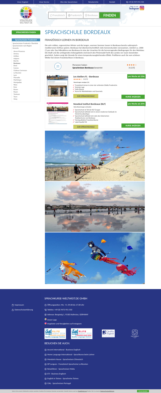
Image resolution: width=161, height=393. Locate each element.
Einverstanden (143, 391)
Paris (15, 87)
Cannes (16, 68)
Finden (109, 15)
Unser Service (44, 2)
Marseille (17, 78)
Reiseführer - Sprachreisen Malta (59, 369)
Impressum (18, 305)
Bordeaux (17, 63)
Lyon (15, 75)
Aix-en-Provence (19, 51)
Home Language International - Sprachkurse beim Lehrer (69, 354)
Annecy (16, 54)
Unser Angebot (22, 2)
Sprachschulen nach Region (22, 46)
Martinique (17, 80)
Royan (16, 92)
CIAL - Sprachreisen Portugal (57, 383)
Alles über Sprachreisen (68, 2)
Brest (15, 66)
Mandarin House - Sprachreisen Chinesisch (63, 359)
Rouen (16, 89)
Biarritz (16, 61)
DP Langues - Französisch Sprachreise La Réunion (66, 364)
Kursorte (16, 48)
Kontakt (112, 2)
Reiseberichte (93, 2)
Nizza (15, 85)
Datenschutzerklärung (107, 391)
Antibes (16, 56)
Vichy (15, 99)
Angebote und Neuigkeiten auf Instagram (63, 323)
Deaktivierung (82, 391)
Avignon (16, 58)
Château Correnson (20, 70)
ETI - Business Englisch (55, 373)
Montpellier (18, 82)
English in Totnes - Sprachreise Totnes (61, 378)
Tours (15, 97)
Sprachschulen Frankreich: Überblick (25, 43)
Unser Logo (50, 319)
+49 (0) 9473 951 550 (63, 309)
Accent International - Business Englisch (62, 349)
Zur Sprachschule (85, 96)
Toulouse (17, 94)
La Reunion (17, 73)
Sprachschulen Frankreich (26, 40)
